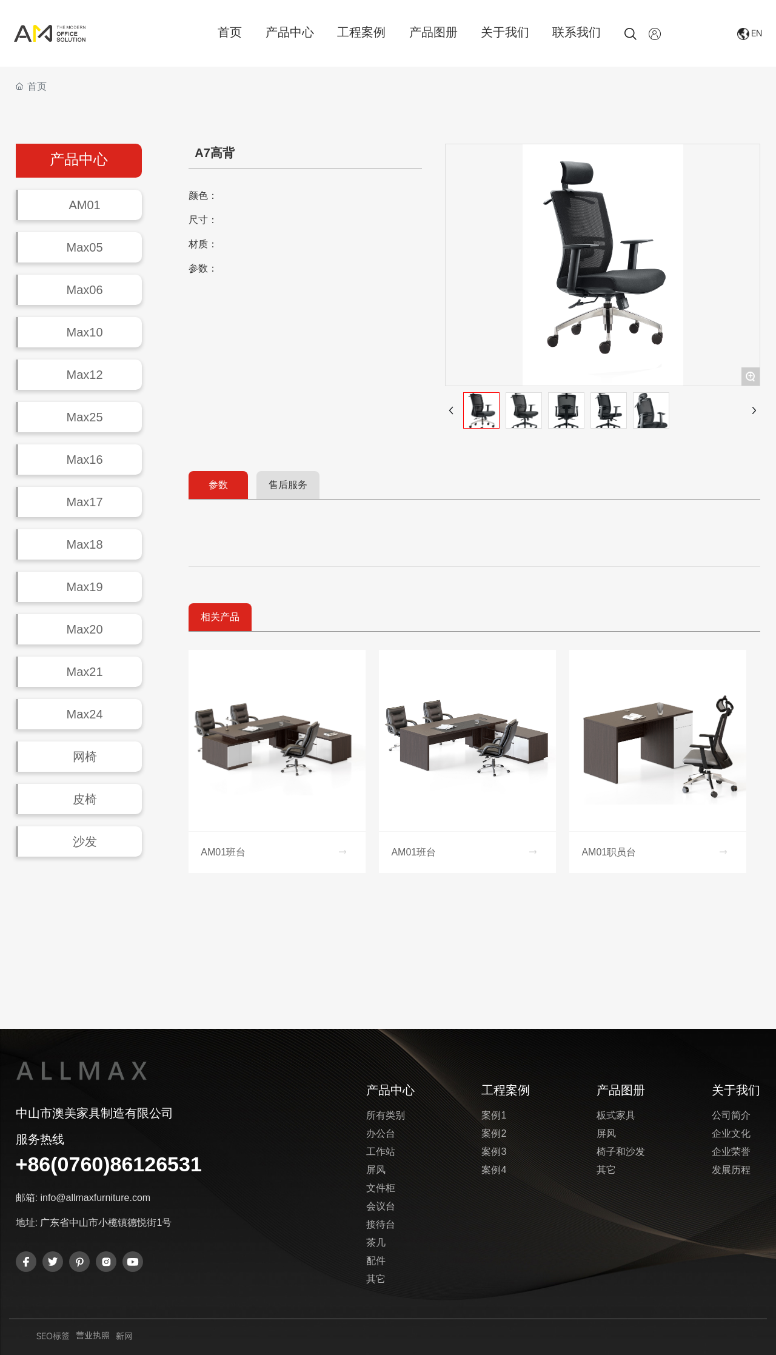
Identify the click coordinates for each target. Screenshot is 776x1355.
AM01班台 (223, 852)
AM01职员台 (608, 852)
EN (756, 33)
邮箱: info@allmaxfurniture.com (83, 1198)
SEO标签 (53, 1336)
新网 (124, 1336)
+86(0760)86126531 (109, 1164)
